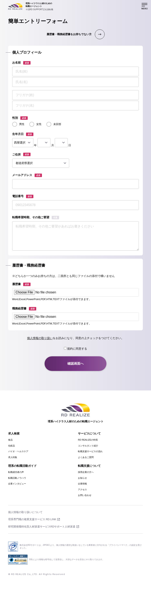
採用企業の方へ (86, 472)
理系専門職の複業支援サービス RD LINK (32, 519)
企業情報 (82, 483)
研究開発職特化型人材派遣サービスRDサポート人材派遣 (42, 526)
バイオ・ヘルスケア (18, 451)
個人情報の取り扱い (40, 338)
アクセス (82, 489)
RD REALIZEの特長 (88, 440)
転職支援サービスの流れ (90, 451)
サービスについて (89, 433)
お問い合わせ (84, 495)
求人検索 (14, 433)
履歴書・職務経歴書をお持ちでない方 (69, 34)
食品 (10, 440)
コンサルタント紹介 (88, 445)
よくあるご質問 (86, 457)
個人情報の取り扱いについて (25, 512)
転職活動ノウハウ (17, 478)
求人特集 (12, 457)
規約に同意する (75, 348)
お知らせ (82, 478)
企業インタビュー (17, 483)
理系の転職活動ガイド (22, 465)
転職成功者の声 (16, 472)
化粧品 (11, 445)
